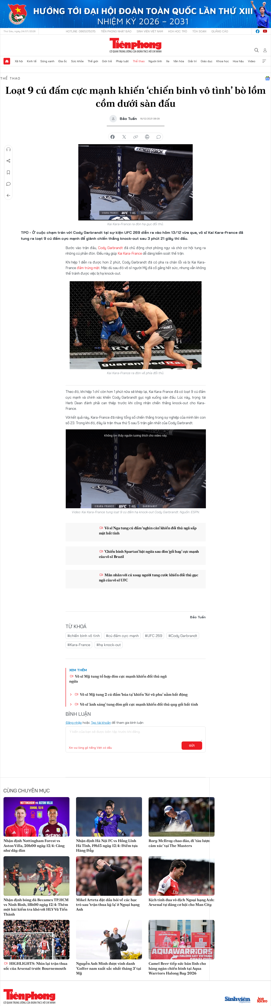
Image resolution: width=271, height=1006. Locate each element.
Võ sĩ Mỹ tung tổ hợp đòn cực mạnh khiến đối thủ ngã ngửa (118, 678)
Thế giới (93, 61)
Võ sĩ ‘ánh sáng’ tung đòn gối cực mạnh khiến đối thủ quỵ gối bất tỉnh (136, 704)
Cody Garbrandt (110, 248)
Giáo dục (206, 61)
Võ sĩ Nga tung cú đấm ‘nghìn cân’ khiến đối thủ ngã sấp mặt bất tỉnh (148, 530)
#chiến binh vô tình (83, 635)
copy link (135, 137)
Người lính (155, 61)
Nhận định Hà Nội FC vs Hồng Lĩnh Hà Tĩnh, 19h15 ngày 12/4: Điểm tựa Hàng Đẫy (107, 845)
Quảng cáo (219, 31)
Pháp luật (122, 61)
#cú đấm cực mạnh (122, 635)
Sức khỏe (77, 61)
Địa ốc (62, 61)
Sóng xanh (47, 61)
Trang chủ (7, 61)
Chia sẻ (8, 160)
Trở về (8, 195)
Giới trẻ (107, 61)
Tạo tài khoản (101, 722)
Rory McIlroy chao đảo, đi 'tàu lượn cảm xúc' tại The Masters (179, 843)
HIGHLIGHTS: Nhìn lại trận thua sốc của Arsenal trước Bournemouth (35, 966)
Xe (167, 61)
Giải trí (192, 61)
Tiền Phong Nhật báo (116, 31)
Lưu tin (8, 172)
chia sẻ (112, 137)
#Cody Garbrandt (182, 635)
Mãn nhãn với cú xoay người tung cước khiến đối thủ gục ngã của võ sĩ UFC (148, 577)
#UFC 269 (153, 635)
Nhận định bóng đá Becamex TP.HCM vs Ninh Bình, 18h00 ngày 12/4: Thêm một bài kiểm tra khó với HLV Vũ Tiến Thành (36, 907)
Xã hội (19, 61)
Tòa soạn (199, 31)
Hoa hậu (238, 61)
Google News (267, 78)
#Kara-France (78, 644)
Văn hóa (178, 61)
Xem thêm (264, 61)
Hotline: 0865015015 (81, 31)
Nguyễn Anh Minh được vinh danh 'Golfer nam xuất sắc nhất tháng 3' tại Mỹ (108, 968)
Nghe (8, 149)
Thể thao (139, 61)
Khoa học (222, 61)
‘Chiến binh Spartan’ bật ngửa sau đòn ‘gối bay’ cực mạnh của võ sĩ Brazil (149, 554)
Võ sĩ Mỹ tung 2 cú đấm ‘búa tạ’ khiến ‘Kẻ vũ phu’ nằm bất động (131, 694)
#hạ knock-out (108, 644)
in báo (147, 137)
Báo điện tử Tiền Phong (135, 45)
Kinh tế (31, 61)
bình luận (158, 137)
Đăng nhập (74, 722)
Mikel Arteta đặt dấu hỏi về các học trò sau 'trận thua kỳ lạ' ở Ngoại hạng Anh (108, 904)
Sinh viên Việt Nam (150, 31)
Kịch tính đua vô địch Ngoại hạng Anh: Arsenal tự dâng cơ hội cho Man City (181, 902)
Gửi (192, 745)
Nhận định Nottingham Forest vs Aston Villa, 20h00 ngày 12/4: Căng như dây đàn (34, 845)
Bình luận (8, 184)
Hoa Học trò (177, 31)
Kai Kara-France (130, 253)
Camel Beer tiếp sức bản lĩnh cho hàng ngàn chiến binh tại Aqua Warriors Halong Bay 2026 (177, 968)
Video (251, 61)
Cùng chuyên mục (27, 790)
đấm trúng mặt (88, 268)
